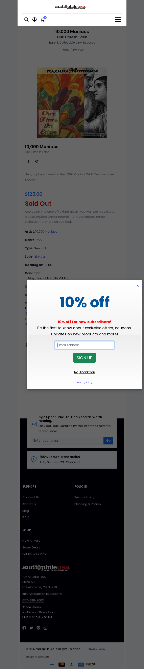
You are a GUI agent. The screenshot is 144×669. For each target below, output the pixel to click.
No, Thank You (84, 372)
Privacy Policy (84, 382)
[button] (26, 19)
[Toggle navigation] (118, 19)
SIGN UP (84, 358)
